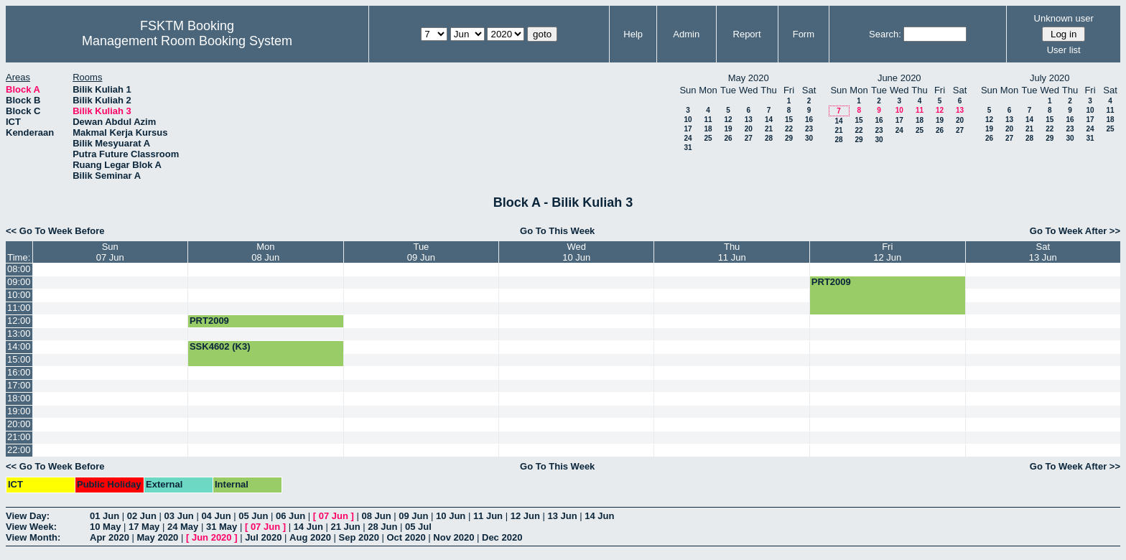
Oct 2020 (405, 537)
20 (749, 129)
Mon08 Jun (265, 252)
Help (633, 34)
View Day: (28, 515)
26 (728, 138)
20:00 (19, 424)
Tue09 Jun (421, 252)
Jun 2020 (212, 537)
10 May (105, 526)
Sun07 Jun (110, 252)
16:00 (19, 372)
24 (688, 138)
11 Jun (488, 515)
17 (688, 129)
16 (809, 119)
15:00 (19, 359)
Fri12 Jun (887, 252)
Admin (686, 34)
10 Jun (450, 515)
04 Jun (216, 515)
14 (769, 119)
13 (749, 119)
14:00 (19, 346)
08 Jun (376, 515)
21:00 (19, 436)
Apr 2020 (109, 537)
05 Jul (418, 526)
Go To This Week (557, 230)
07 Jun (333, 515)
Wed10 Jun (576, 252)
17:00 (19, 385)
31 (688, 147)
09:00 (19, 281)
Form (803, 34)
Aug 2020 (310, 537)
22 (789, 129)
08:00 (19, 268)
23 (809, 129)
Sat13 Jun (1043, 252)
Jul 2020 (263, 537)
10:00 (19, 294)
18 (708, 129)
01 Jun (104, 515)
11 (708, 119)
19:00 (19, 411)
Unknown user (1064, 18)
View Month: (33, 537)
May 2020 (158, 537)
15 (789, 119)
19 (728, 129)
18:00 (19, 398)
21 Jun (345, 526)
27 (749, 138)
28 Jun (382, 526)
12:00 (19, 320)
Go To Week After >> (1075, 230)
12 (728, 119)
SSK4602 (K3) (220, 346)
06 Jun (290, 515)
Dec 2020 (502, 537)
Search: (885, 34)
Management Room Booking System (187, 41)
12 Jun (525, 515)
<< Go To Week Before (55, 230)
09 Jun (413, 515)
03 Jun (179, 515)
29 (789, 138)
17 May (144, 526)
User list (1064, 50)
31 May (221, 526)
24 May (182, 526)
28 (769, 138)
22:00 (19, 449)
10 (688, 119)
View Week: (31, 526)
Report (747, 34)
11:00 (19, 307)
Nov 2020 (453, 537)
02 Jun (142, 515)
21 (769, 129)
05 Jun (253, 515)
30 (809, 138)
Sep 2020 (359, 537)
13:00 (19, 333)
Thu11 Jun (732, 252)
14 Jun (599, 515)
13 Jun (562, 515)
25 (708, 138)
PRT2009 (831, 281)
